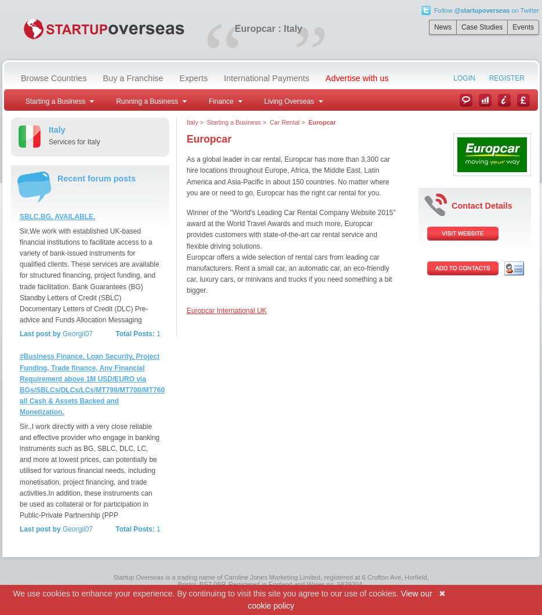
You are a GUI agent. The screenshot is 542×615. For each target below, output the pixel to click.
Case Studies (482, 27)
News (443, 27)
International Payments (266, 78)
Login (464, 78)
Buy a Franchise (133, 78)
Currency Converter (523, 100)
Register (507, 78)
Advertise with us (357, 78)
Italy (192, 122)
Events (523, 27)
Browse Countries (54, 78)
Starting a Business (234, 122)
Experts (194, 78)
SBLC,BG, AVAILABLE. (57, 217)
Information (504, 100)
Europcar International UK (227, 311)
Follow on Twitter (486, 10)
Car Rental (285, 122)
